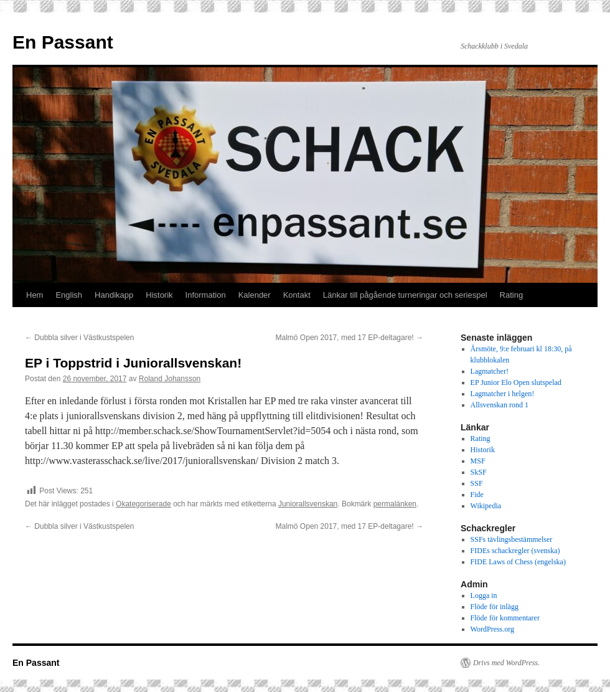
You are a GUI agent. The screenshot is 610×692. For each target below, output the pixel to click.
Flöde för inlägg (494, 606)
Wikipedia (486, 505)
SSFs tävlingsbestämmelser (512, 539)
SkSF (479, 472)
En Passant (62, 42)
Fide (477, 494)
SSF (477, 483)
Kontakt (297, 295)
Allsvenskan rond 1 (499, 405)
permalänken (394, 504)
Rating (511, 295)
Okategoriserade (143, 504)
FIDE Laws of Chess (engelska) (518, 561)
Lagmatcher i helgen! (503, 393)
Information (205, 295)
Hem (34, 295)
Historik (159, 295)
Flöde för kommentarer (505, 618)
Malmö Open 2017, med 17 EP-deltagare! (349, 337)
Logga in (484, 595)
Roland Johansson (169, 378)
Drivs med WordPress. (506, 662)
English (68, 295)
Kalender (254, 295)
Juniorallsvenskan (307, 504)
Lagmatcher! (490, 371)
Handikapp (114, 295)
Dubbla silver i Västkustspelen (79, 337)
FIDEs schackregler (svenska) (515, 550)
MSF (478, 461)
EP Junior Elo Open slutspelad (516, 382)
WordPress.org (492, 629)
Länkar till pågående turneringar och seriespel (405, 295)
